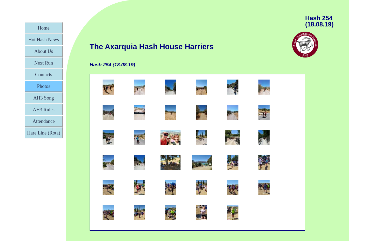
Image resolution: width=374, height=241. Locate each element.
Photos (43, 86)
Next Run (43, 63)
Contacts (43, 74)
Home (44, 28)
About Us (43, 51)
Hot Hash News (43, 39)
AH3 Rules (43, 109)
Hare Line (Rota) (43, 133)
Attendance (44, 121)
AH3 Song (43, 98)
